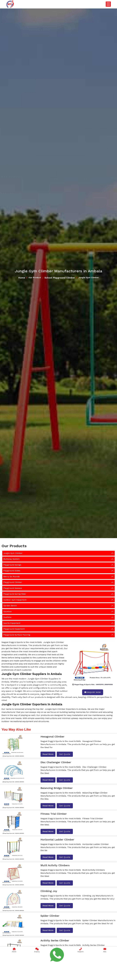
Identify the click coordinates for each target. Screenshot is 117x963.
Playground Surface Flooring (16, 635)
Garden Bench (10, 605)
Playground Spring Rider (14, 594)
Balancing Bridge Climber (57, 788)
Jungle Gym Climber (13, 553)
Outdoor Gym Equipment (14, 600)
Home (21, 277)
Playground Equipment (14, 629)
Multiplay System (11, 559)
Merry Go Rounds (11, 576)
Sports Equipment (11, 623)
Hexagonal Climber (52, 736)
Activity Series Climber (55, 940)
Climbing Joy (49, 891)
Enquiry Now (92, 692)
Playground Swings (12, 565)
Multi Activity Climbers (55, 865)
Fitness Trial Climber (54, 813)
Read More (47, 754)
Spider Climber (50, 915)
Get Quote (64, 754)
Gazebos (7, 611)
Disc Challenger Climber (56, 762)
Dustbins (7, 617)
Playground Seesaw (12, 588)
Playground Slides (11, 570)
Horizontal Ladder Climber (57, 839)
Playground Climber (12, 582)
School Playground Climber (60, 277)
